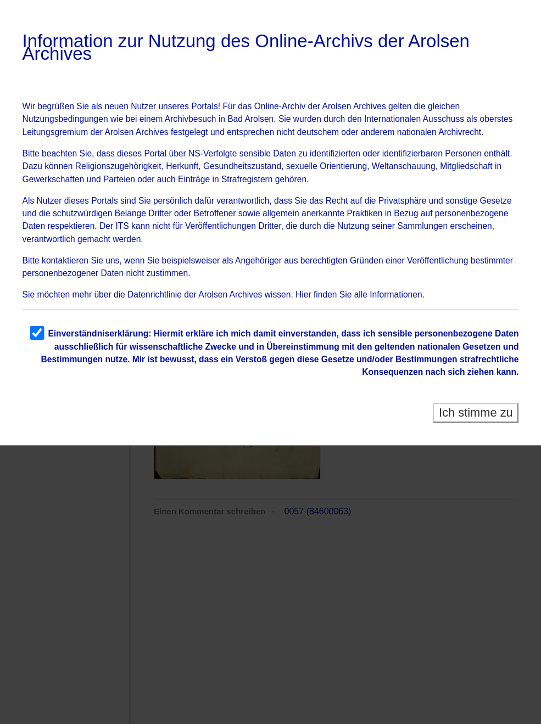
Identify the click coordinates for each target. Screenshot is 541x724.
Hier (303, 294)
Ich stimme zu (476, 412)
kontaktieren (65, 260)
